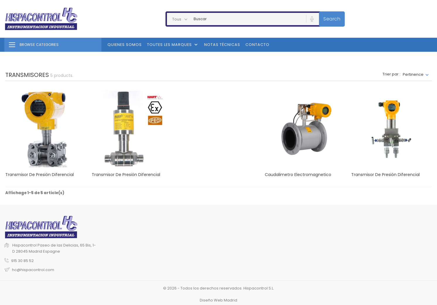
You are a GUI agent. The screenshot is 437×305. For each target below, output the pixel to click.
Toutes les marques (173, 45)
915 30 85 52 (22, 260)
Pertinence (413, 74)
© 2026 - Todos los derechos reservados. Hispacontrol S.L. (218, 288)
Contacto (257, 44)
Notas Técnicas (222, 44)
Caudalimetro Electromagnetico (298, 175)
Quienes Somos (124, 44)
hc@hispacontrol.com (33, 270)
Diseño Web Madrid (218, 300)
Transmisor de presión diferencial (39, 175)
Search (331, 18)
